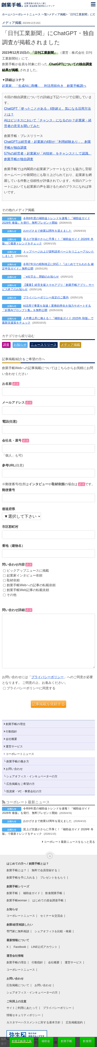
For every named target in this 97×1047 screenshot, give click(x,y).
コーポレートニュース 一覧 (29, 14)
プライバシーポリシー (47, 677)
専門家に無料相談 (17, 931)
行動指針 (11, 731)
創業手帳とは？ (16, 870)
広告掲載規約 (74, 1022)
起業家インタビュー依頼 (22, 575)
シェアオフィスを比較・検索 (52, 931)
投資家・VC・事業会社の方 (23, 791)
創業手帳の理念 (16, 724)
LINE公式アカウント (44, 946)
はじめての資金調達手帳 (48, 900)
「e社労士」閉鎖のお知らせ (41, 276)
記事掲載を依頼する (48, 704)
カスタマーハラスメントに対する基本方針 (33, 1022)
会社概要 (11, 739)
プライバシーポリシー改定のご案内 (46, 297)
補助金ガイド (31, 893)
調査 (6, 344)
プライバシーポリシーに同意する (29, 688)
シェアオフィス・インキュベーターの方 (31, 776)
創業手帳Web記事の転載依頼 (26, 590)
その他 (9, 595)
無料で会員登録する (44, 870)
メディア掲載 (57, 14)
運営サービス (14, 746)
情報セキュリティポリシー (23, 1015)
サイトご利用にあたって (22, 1007)
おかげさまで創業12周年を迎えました (47, 230)
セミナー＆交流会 (51, 915)
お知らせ (20, 344)
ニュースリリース (44, 344)
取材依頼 (11, 580)
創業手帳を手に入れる (20, 877)
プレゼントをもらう (53, 877)
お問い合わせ (14, 768)
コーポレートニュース (20, 754)
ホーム (6, 14)
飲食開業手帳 (53, 893)
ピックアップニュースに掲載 (26, 570)
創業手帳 (12, 893)
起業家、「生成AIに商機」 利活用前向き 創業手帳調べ (44, 85)
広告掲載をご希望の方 (20, 783)
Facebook (20, 946)
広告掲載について (17, 985)
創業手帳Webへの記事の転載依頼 (29, 585)
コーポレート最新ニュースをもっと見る (69, 841)
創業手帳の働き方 (17, 761)
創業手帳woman (16, 900)
